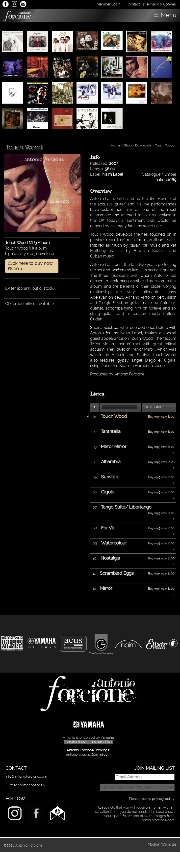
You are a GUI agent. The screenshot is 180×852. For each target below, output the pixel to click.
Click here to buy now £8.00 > (30, 266)
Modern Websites (162, 844)
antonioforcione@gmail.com (88, 754)
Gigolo (107, 491)
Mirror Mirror (113, 446)
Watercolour (114, 542)
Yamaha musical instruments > (88, 742)
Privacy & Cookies (161, 4)
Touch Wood (164, 145)
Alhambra (111, 461)
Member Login (108, 4)
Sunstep (109, 476)
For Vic (108, 527)
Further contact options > (25, 785)
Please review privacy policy (152, 799)
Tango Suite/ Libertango (126, 507)
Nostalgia (110, 558)
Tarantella (111, 431)
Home (115, 145)
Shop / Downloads (138, 145)
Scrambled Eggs (117, 573)
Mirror (106, 588)
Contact (134, 4)
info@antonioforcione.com (26, 776)
